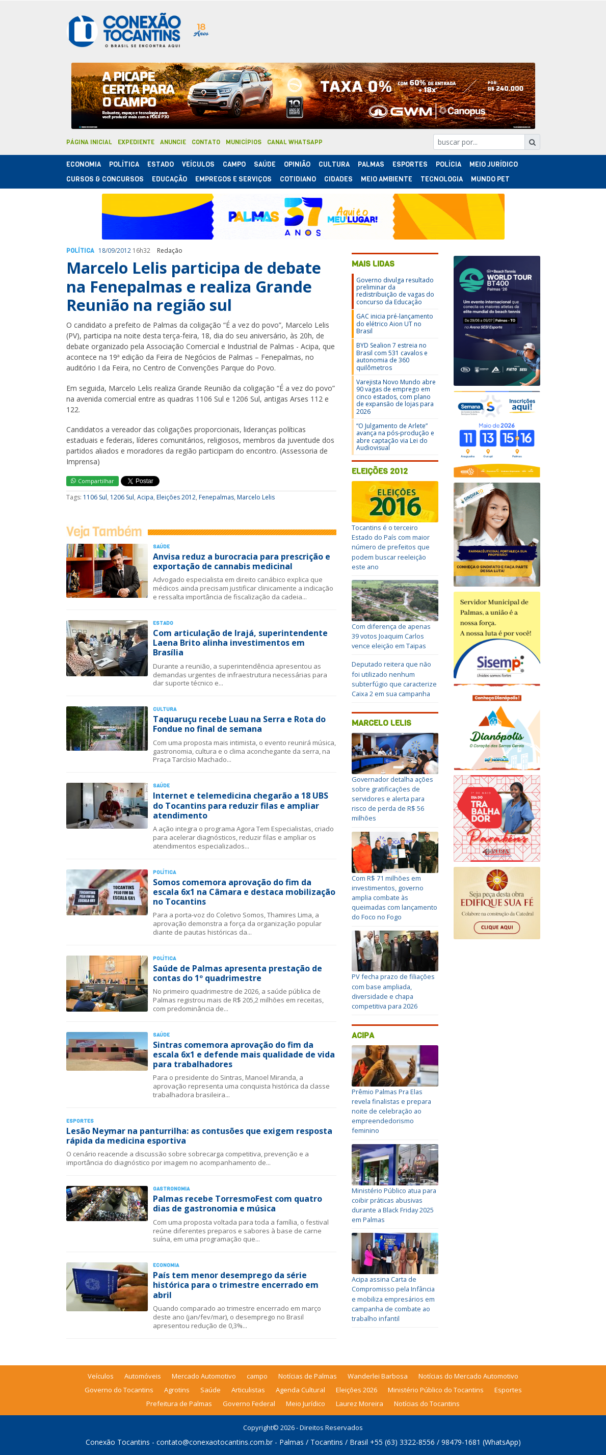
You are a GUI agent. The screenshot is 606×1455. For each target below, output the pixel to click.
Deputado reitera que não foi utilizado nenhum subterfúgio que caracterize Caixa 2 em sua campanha (394, 678)
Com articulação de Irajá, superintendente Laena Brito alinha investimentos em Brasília (240, 642)
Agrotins (177, 1389)
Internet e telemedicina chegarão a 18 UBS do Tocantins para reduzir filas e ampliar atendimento (240, 805)
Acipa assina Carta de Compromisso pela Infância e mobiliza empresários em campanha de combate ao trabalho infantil (393, 1299)
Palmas (371, 164)
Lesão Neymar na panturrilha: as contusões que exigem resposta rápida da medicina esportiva (199, 1135)
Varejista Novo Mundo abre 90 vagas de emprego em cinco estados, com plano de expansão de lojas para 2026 (396, 397)
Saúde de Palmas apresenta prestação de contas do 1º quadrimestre (237, 973)
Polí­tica (124, 164)
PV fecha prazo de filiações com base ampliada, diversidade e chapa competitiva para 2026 (393, 991)
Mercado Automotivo (204, 1376)
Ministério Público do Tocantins (436, 1389)
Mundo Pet (490, 179)
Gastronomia (171, 1188)
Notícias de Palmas (307, 1376)
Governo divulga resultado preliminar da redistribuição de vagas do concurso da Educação (395, 291)
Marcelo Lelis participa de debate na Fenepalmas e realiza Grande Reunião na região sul (193, 286)
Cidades (338, 179)
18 (102, 250)
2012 (124, 250)
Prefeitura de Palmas (179, 1403)
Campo (234, 164)
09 (111, 250)
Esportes (410, 164)
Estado (160, 164)
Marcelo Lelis (256, 497)
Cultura (334, 164)
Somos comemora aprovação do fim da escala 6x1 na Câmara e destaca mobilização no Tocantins (244, 892)
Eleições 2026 (356, 1389)
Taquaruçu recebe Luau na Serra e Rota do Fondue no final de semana (239, 723)
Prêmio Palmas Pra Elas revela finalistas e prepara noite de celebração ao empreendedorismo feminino (391, 1111)
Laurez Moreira (359, 1403)
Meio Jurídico (493, 164)
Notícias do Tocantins (427, 1403)
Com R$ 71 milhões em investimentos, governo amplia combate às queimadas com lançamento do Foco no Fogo (394, 898)
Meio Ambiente (386, 179)
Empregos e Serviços (233, 179)
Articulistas (248, 1389)
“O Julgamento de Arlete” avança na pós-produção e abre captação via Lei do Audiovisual (395, 436)
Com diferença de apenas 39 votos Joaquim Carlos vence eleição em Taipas (391, 636)
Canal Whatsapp (295, 142)
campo (257, 1376)
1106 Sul (95, 497)
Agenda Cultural (300, 1389)
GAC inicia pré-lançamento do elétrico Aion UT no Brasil (394, 323)
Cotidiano (298, 179)
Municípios (243, 142)
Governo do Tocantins (119, 1389)
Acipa (145, 497)
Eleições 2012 (176, 497)
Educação (169, 179)
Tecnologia (441, 179)
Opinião (297, 164)
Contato (206, 142)
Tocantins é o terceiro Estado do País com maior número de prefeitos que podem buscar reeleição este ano (391, 547)
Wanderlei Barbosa (378, 1376)
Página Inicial (89, 142)
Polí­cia (448, 164)
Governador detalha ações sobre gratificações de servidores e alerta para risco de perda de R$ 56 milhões (392, 799)
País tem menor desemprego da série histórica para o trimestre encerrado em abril (236, 1284)
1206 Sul (122, 497)
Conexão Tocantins (118, 1442)
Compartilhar (92, 481)
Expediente (136, 142)
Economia (83, 164)
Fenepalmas (216, 497)
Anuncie (173, 142)
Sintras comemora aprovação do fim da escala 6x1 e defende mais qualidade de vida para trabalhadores (244, 1054)
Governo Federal (249, 1403)
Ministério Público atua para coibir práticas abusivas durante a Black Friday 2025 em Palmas (394, 1205)
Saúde (265, 164)
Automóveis (142, 1376)
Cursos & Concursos (105, 179)
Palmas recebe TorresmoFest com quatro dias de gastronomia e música (237, 1203)
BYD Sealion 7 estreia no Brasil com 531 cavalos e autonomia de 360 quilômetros (392, 356)
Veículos (198, 164)
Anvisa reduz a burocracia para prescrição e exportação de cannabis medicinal (241, 561)
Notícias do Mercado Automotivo (468, 1376)
